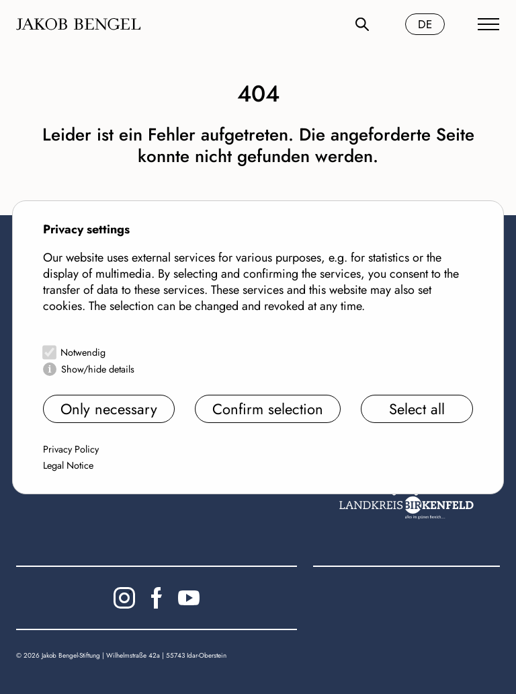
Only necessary (108, 409)
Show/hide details (97, 369)
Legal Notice (68, 465)
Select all (417, 409)
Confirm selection (267, 409)
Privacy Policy (71, 449)
